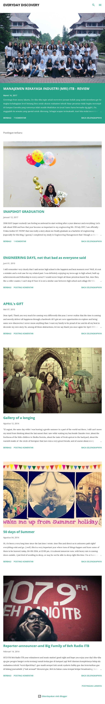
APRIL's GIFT (13, 303)
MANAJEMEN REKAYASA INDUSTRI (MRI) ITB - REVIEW (46, 88)
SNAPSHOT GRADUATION (23, 211)
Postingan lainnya (92, 686)
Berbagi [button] (7, 118)
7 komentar (20, 118)
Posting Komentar (23, 287)
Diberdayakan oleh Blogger (52, 696)
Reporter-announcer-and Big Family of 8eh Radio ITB (46, 645)
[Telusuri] (93, 5)
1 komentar (20, 241)
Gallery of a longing (19, 417)
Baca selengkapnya (91, 118)
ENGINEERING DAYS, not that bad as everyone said (44, 257)
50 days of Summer (19, 531)
